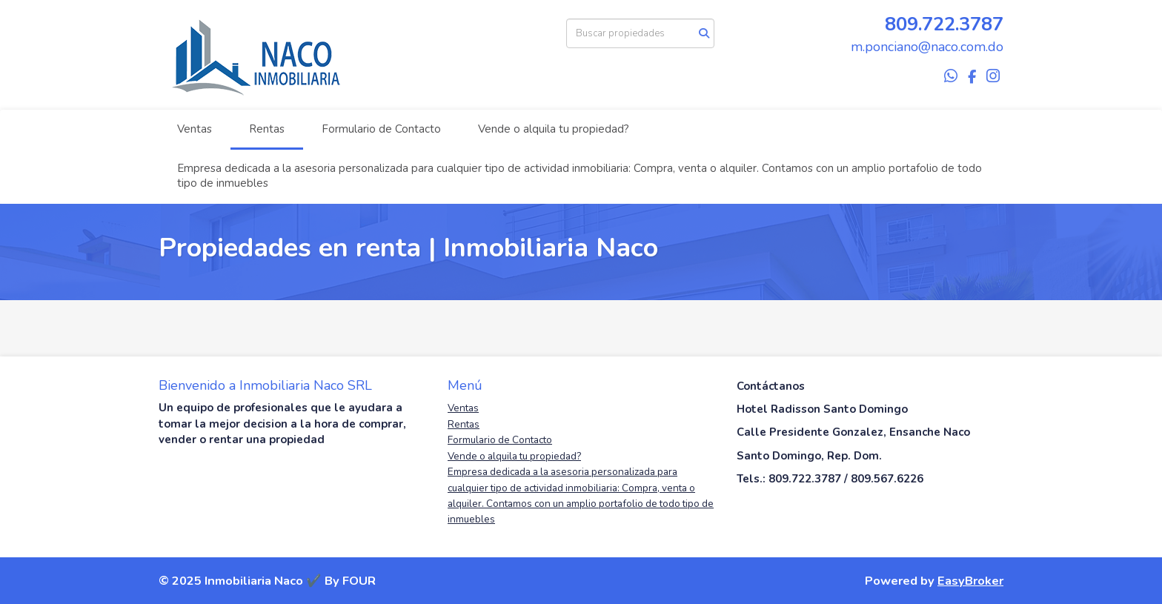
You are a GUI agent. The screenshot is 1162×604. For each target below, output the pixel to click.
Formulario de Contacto (381, 129)
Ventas (194, 129)
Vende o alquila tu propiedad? (553, 129)
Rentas (267, 129)
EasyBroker (970, 580)
